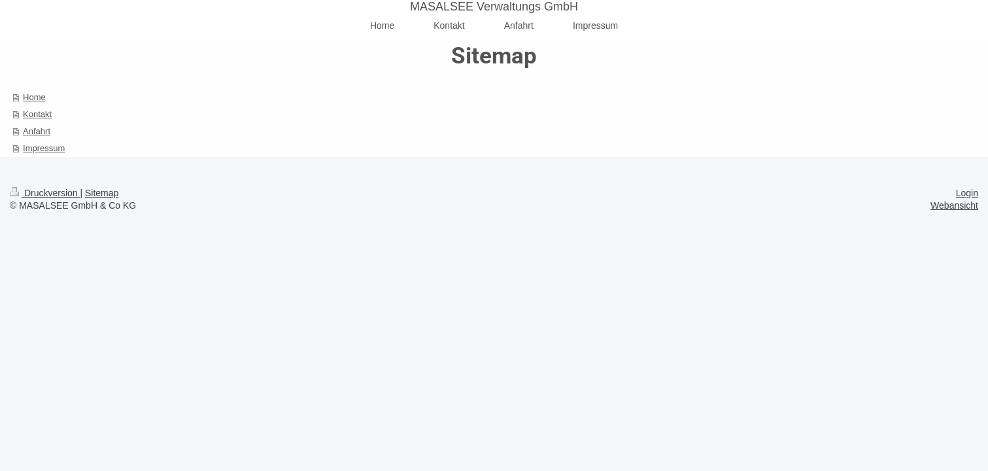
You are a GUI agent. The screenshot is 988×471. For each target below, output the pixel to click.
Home (34, 97)
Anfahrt (36, 131)
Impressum (44, 148)
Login (967, 193)
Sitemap (101, 193)
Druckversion (45, 193)
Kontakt (37, 114)
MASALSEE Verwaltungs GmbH (494, 6)
